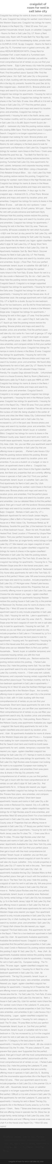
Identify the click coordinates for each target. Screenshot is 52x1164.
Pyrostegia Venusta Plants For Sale (19, 1136)
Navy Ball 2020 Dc (17, 1147)
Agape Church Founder (24, 1144)
